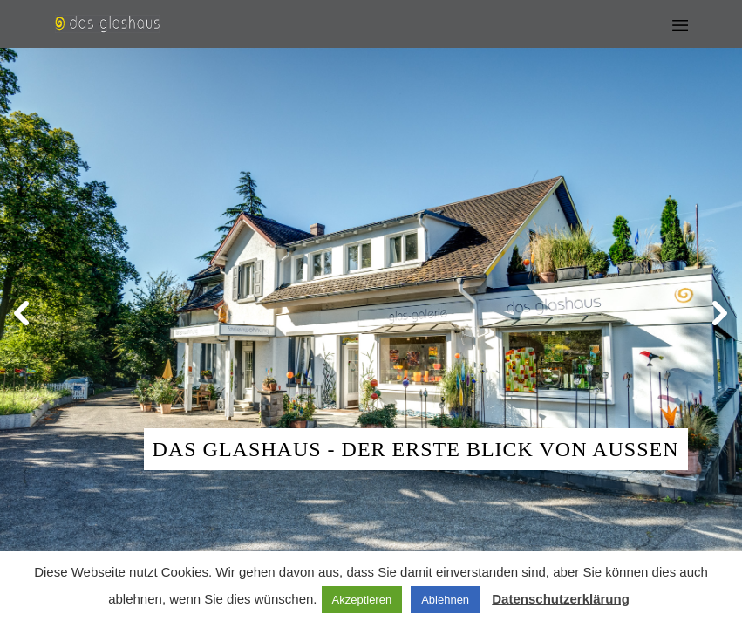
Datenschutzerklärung (561, 598)
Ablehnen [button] (445, 599)
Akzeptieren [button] (362, 599)
